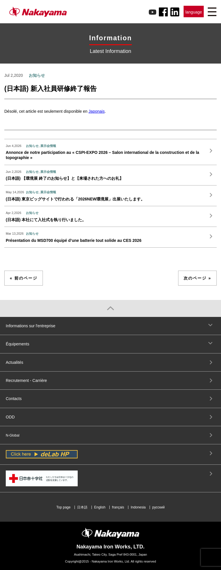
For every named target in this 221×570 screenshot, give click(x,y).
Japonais (97, 111)
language (193, 12)
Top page (63, 507)
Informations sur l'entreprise (30, 326)
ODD (10, 417)
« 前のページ (23, 278)
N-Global (12, 435)
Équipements (17, 344)
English (99, 507)
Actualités (14, 362)
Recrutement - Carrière (26, 380)
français (118, 507)
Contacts (14, 399)
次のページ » (197, 278)
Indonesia (138, 507)
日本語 (82, 507)
